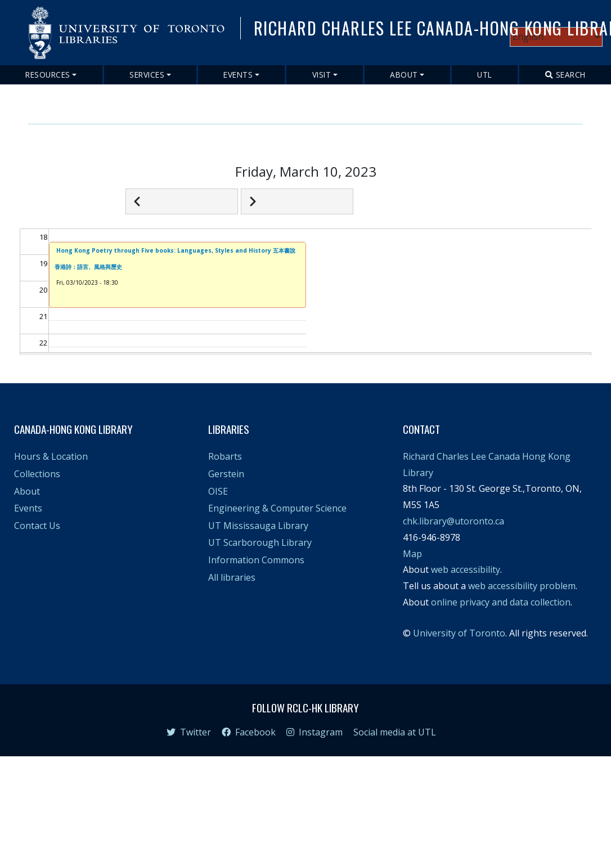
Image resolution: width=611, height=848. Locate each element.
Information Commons (256, 560)
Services (146, 74)
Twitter (189, 732)
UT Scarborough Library (260, 542)
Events (238, 74)
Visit (321, 74)
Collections (37, 474)
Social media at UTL (394, 732)
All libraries (231, 577)
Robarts (225, 456)
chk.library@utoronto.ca (453, 521)
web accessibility (465, 569)
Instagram (314, 732)
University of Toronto (459, 633)
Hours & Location (51, 456)
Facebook (249, 732)
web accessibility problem (522, 586)
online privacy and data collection (500, 602)
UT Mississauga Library (258, 525)
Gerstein (226, 474)
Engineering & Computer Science (277, 508)
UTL (484, 74)
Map (412, 554)
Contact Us (37, 525)
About (404, 74)
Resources (47, 74)
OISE (218, 491)
